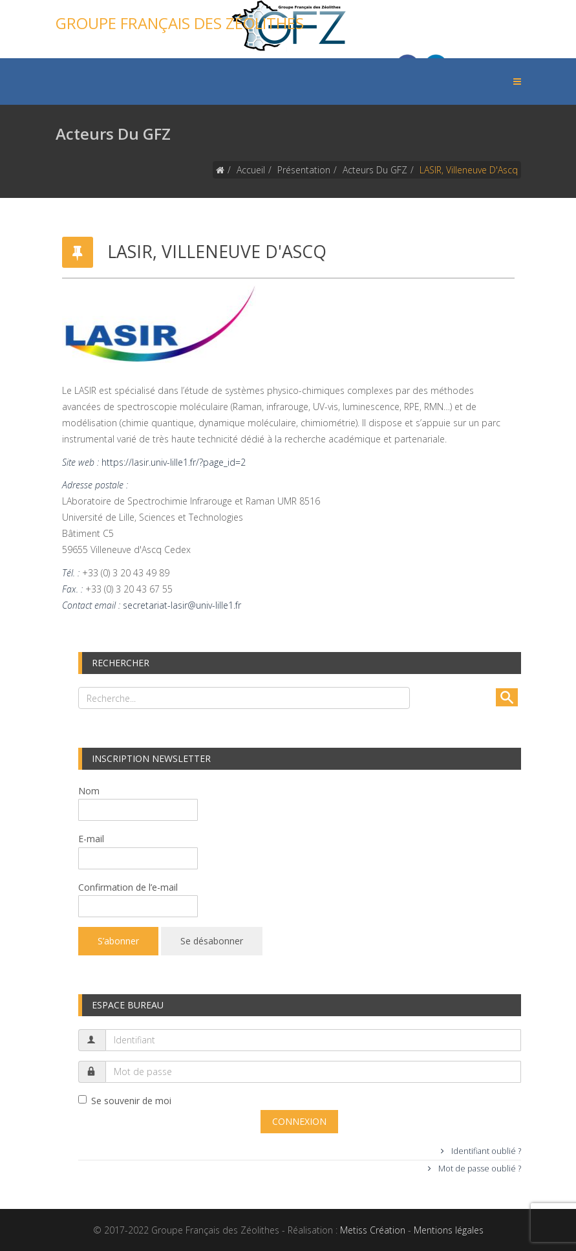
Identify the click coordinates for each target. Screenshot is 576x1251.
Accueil (251, 170)
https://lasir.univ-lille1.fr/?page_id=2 (173, 462)
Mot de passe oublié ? (478, 1168)
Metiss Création (372, 1230)
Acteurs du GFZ (375, 170)
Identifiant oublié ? (485, 1151)
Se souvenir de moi (124, 1100)
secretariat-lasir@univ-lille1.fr (182, 605)
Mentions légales (449, 1230)
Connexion (299, 1121)
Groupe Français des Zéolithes (180, 23)
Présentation (303, 170)
